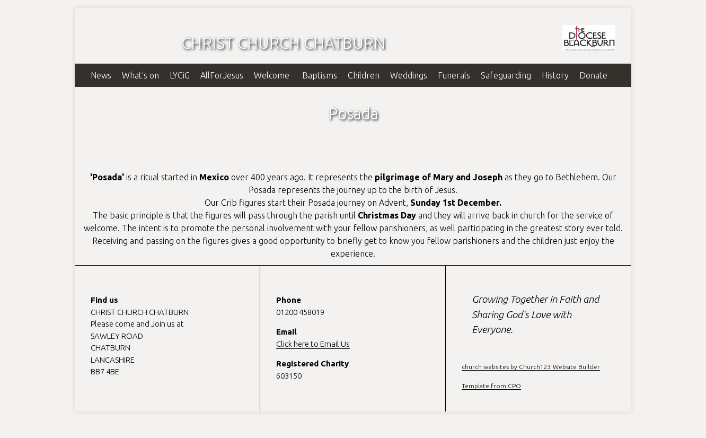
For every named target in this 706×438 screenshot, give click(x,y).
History (555, 75)
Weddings (408, 75)
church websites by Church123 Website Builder (531, 366)
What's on (140, 75)
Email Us (335, 343)
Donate (593, 75)
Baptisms (319, 75)
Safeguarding (506, 75)
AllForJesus (221, 75)
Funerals (454, 75)
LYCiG (180, 75)
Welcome (273, 75)
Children (364, 75)
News (101, 75)
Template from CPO (491, 385)
